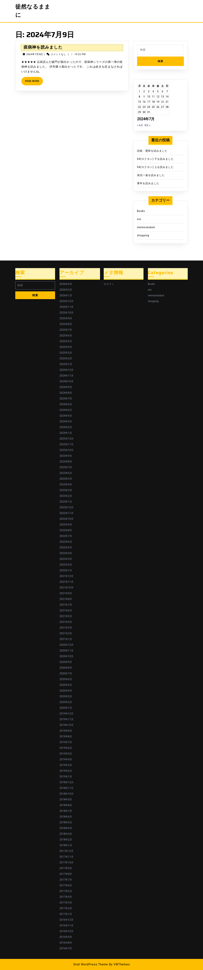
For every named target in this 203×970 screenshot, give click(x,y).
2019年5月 (66, 754)
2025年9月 (66, 318)
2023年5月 (66, 479)
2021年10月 (67, 588)
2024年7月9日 (34, 54)
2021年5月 (66, 616)
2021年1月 (66, 639)
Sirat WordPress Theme (90, 964)
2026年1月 (66, 295)
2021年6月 (66, 610)
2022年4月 (66, 553)
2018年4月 (66, 828)
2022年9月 (66, 525)
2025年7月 (66, 330)
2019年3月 (66, 765)
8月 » (147, 125)
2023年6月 (66, 473)
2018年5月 (66, 822)
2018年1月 (66, 845)
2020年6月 (66, 679)
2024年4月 (66, 416)
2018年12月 (67, 782)
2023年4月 (66, 484)
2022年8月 (66, 530)
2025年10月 (67, 313)
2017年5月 (66, 891)
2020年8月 (66, 668)
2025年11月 (67, 307)
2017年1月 (66, 914)
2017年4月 (66, 897)
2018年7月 (66, 811)
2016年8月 (66, 943)
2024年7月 (66, 399)
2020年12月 (67, 645)
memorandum (146, 227)
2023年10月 (67, 450)
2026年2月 (66, 290)
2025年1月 (66, 364)
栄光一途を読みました (151, 175)
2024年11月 (67, 376)
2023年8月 (66, 462)
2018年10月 (67, 794)
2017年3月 (66, 903)
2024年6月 (66, 404)
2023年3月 (66, 490)
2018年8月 (66, 805)
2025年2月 (66, 358)
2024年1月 (66, 433)
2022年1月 (66, 570)
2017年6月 (66, 885)
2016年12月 (67, 920)
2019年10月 (67, 725)
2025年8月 (66, 324)
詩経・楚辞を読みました (152, 151)
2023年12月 (67, 439)
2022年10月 (67, 519)
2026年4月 (66, 284)
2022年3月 (66, 559)
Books (141, 211)
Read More (34, 82)
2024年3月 (66, 421)
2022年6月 (66, 542)
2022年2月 (66, 565)
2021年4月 (66, 622)
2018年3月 (66, 834)
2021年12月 (67, 576)
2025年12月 (67, 301)
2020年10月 (67, 656)
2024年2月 (66, 427)
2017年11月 (67, 857)
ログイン (109, 284)
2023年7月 (66, 467)
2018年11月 (67, 788)
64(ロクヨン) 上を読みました (155, 167)
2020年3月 (66, 696)
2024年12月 (67, 370)
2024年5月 (66, 410)
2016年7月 (66, 948)
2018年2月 (66, 840)
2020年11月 (67, 651)
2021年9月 (66, 593)
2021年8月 (66, 599)
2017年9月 (66, 868)
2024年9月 (66, 387)
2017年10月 (67, 863)
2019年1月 (66, 777)
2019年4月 (66, 759)
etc (139, 219)
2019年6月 (66, 748)
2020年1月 (66, 708)
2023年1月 (66, 502)
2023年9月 (66, 456)
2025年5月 (66, 341)
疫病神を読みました (43, 47)
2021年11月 (67, 582)
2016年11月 (67, 926)
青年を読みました (148, 183)
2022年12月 (67, 507)
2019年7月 (66, 742)
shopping (143, 235)
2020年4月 (66, 691)
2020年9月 (66, 662)
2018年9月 (66, 799)
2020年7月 (66, 673)
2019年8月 (66, 736)
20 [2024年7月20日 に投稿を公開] (162, 102)
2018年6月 (66, 817)
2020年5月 (66, 685)
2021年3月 (66, 628)
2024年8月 (66, 393)
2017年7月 (66, 880)
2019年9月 (66, 731)
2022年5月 (66, 547)
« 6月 (140, 125)
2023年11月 (67, 444)
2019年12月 (67, 714)
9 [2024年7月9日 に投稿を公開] (144, 97)
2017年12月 (67, 851)
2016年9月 (66, 937)
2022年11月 (67, 513)
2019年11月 (67, 719)
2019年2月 (66, 771)
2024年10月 (67, 381)
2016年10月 (67, 931)
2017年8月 (66, 874)
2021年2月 (66, 633)
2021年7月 (66, 605)
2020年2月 (66, 702)
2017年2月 (66, 908)
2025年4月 (66, 347)
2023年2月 (66, 496)
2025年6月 (66, 336)
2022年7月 (66, 536)
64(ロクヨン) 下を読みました (155, 159)
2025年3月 (66, 353)
